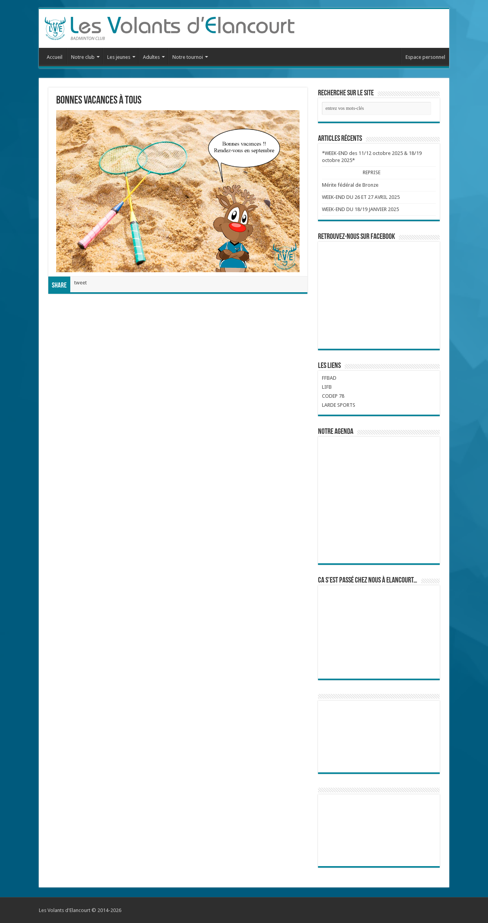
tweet (80, 283)
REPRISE (371, 172)
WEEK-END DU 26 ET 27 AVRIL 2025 (361, 197)
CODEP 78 (333, 396)
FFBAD (329, 378)
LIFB (327, 387)
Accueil (54, 57)
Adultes (151, 57)
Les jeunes (118, 57)
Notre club (83, 57)
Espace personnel (425, 57)
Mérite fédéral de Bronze (350, 185)
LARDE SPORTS (338, 405)
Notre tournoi (187, 57)
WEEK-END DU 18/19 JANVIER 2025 (360, 209)
